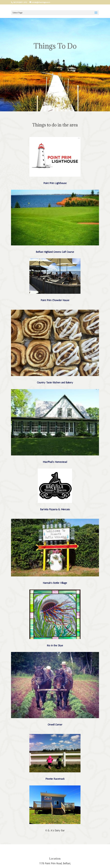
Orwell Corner (55, 724)
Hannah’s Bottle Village (55, 582)
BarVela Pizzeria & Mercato (55, 509)
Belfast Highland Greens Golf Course (55, 251)
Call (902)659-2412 (20, 2)
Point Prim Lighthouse (55, 183)
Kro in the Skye (55, 645)
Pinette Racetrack (55, 778)
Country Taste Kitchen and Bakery (55, 382)
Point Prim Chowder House (55, 300)
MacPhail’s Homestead (55, 462)
